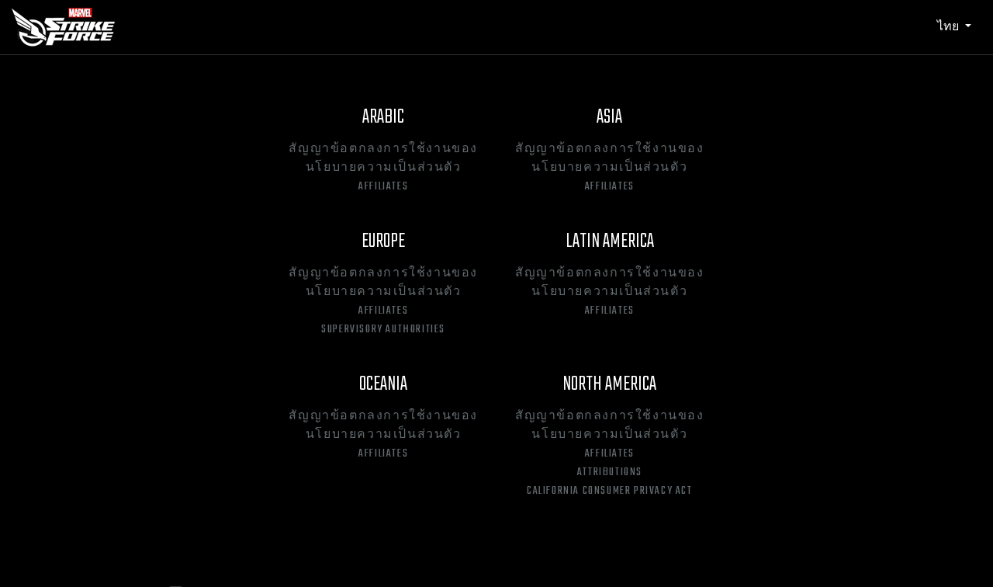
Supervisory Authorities (383, 330)
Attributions (609, 473)
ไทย (949, 26)
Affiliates (383, 187)
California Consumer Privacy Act (610, 491)
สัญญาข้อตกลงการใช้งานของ (383, 150)
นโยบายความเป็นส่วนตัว (384, 168)
